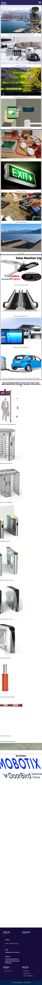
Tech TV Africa (8, 971)
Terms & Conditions (28, 975)
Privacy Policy (27, 973)
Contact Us (26, 971)
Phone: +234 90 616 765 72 (11, 939)
